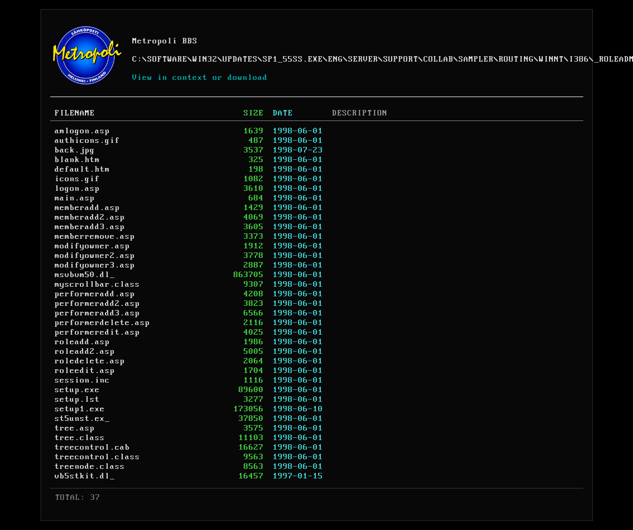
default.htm (82, 169)
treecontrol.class (97, 457)
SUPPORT (401, 59)
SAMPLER (476, 59)
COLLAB (439, 59)
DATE (283, 113)
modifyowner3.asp (95, 265)
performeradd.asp (95, 294)
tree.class (80, 437)
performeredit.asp (97, 332)
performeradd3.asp (97, 313)
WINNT (551, 59)
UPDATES (240, 59)
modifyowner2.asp (95, 255)
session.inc (82, 380)
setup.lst (77, 399)
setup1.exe (80, 409)
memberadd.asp (87, 207)
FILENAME (75, 113)
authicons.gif (87, 140)
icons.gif (77, 179)
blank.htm (77, 159)
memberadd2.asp (90, 217)
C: (137, 59)
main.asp (75, 198)
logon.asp (77, 188)
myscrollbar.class (97, 284)
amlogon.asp (82, 131)
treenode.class (90, 466)
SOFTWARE (167, 59)
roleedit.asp (85, 370)
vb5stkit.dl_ (85, 476)
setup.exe (77, 389)
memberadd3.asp (90, 226)
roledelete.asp (90, 361)
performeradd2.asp (97, 303)
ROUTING (516, 59)
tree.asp (75, 428)
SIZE (254, 113)
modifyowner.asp (92, 246)
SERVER (363, 59)
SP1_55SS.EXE (293, 59)
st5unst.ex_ (82, 418)
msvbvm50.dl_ (85, 274)
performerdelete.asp (102, 322)
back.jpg (75, 150)
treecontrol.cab (92, 447)
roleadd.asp (82, 341)
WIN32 (205, 59)
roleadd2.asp (85, 351)
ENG (335, 59)
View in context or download (200, 77)
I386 (579, 59)
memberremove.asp (95, 236)
